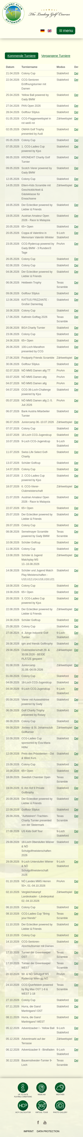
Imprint (29, 1131)
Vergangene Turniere (55, 56)
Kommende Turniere (22, 56)
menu (68, 30)
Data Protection (48, 1131)
